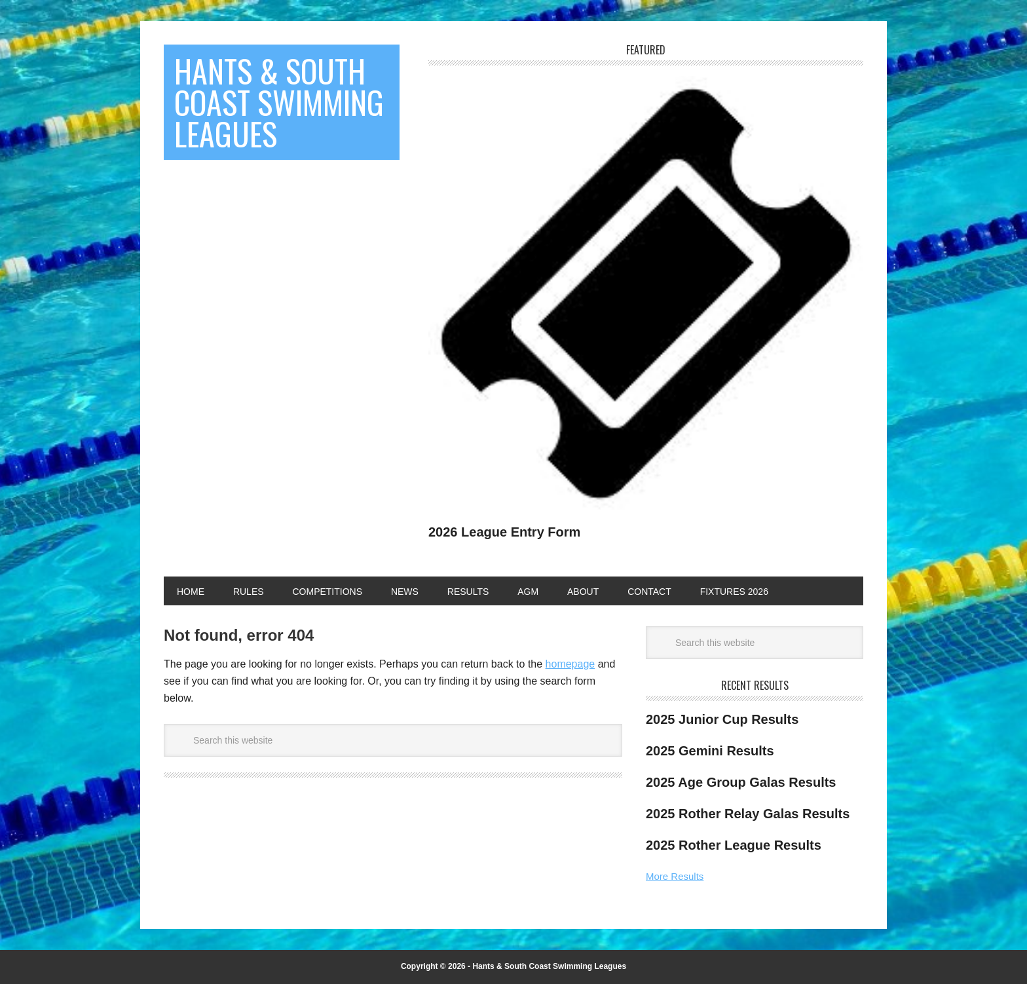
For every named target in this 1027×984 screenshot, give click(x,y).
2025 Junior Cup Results (722, 719)
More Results (674, 876)
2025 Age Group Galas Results (741, 782)
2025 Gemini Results (710, 751)
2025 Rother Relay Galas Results (748, 813)
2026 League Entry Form (504, 532)
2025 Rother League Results (733, 845)
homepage (570, 664)
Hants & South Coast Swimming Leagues (279, 102)
